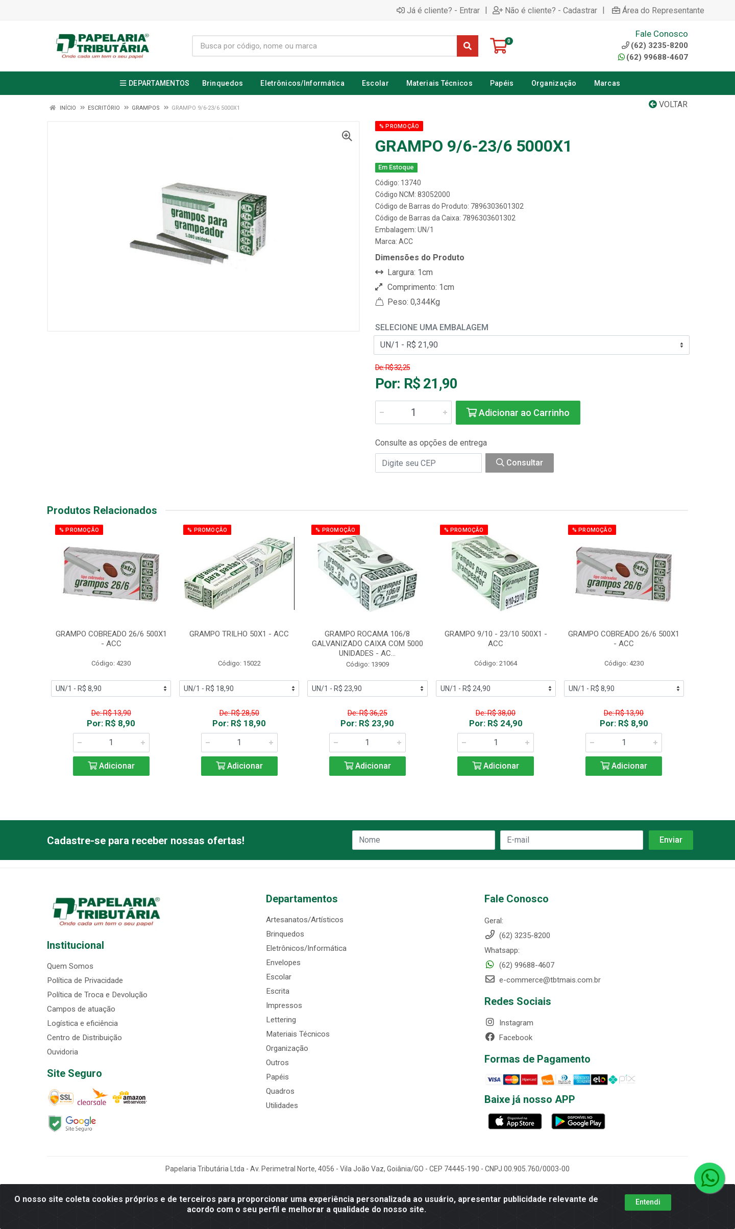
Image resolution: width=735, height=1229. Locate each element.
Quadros (280, 1091)
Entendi (647, 1202)
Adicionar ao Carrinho (518, 412)
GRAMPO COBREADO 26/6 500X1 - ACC (111, 638)
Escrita (277, 991)
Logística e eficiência (82, 1023)
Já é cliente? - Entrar (438, 10)
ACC (406, 241)
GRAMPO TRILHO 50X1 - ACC (239, 633)
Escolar (278, 976)
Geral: (493, 920)
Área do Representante (658, 10)
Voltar (668, 104)
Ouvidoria (62, 1051)
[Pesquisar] (467, 46)
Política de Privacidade (84, 980)
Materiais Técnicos (297, 1034)
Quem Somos (70, 966)
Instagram (508, 1022)
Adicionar (111, 766)
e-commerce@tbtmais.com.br (542, 980)
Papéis (277, 1076)
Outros (277, 1062)
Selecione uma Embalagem (431, 327)
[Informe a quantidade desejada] (413, 412)
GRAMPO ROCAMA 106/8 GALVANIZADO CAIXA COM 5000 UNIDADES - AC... (367, 643)
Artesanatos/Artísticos (305, 919)
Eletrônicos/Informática (306, 948)
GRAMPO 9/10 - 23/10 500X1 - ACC (496, 638)
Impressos (284, 1005)
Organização (287, 1048)
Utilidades (282, 1105)
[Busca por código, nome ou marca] (324, 46)
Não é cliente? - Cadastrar (545, 10)
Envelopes (283, 962)
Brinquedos (285, 934)
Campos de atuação (81, 1009)
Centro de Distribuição (84, 1037)
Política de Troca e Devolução (96, 994)
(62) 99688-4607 (653, 57)
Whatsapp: (502, 950)
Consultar (519, 463)
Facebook (508, 1037)
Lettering (281, 1019)
